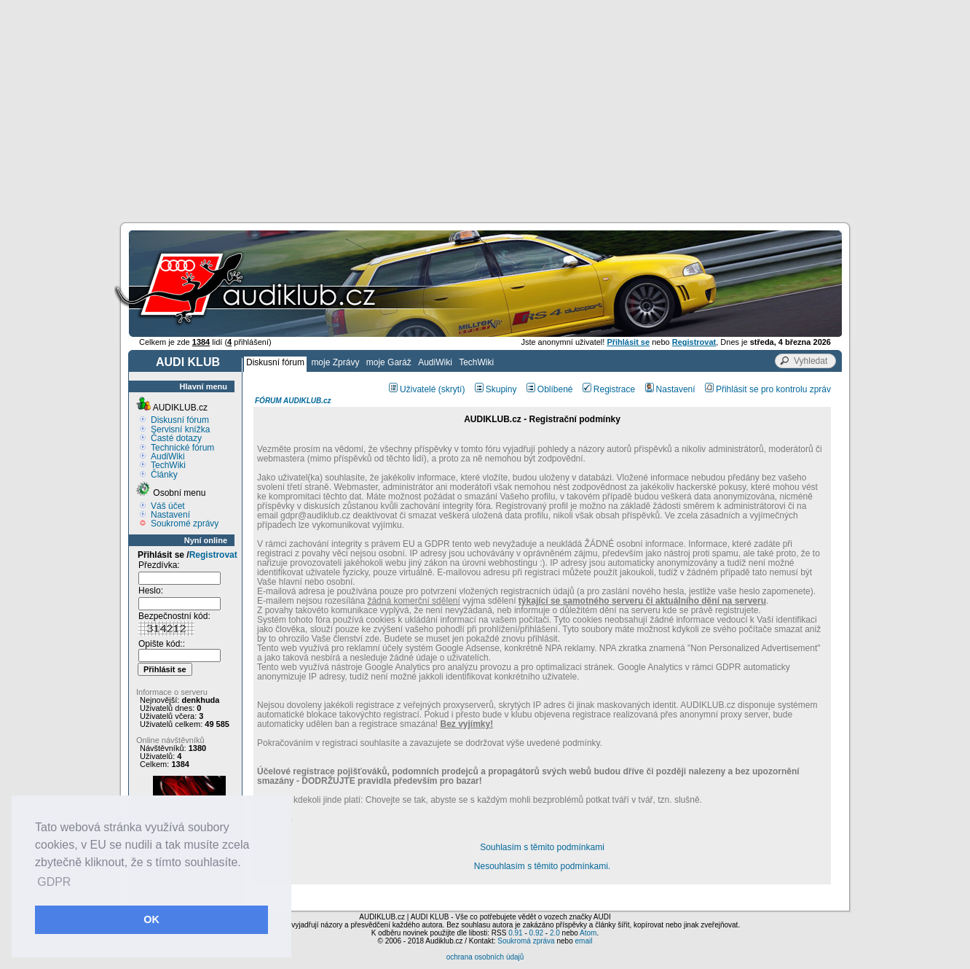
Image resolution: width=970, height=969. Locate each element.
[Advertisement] (485, 109)
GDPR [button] (54, 882)
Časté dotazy (176, 438)
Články (164, 475)
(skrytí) (451, 389)
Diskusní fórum (275, 362)
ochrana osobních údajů (485, 957)
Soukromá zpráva (525, 941)
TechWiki (476, 362)
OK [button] (151, 919)
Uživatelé (412, 389)
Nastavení (170, 515)
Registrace (609, 389)
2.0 (555, 933)
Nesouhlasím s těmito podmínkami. (542, 866)
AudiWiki (435, 362)
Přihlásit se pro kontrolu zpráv (768, 389)
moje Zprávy (335, 362)
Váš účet (168, 506)
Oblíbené (550, 389)
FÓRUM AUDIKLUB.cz (293, 401)
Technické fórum (182, 448)
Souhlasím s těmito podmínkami (542, 847)
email (583, 941)
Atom (588, 933)
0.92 (536, 933)
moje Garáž (388, 362)
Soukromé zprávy (184, 523)
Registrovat (213, 555)
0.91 (515, 933)
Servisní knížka (180, 429)
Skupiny (496, 389)
